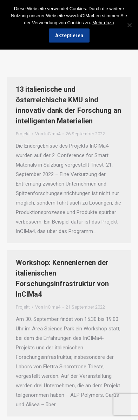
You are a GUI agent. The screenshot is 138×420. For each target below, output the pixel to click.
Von (47, 133)
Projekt (23, 133)
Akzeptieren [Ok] (69, 35)
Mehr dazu (103, 22)
